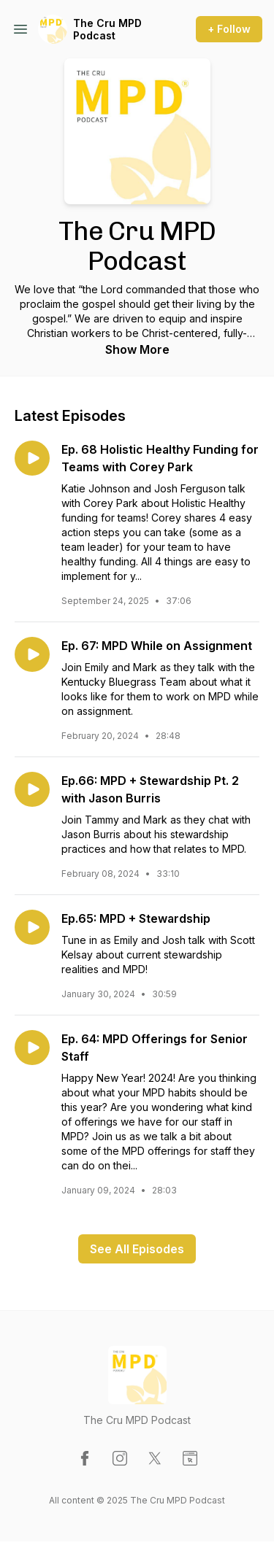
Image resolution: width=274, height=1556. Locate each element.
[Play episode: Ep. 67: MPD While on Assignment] (32, 654)
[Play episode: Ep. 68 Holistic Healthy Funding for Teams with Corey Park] (32, 458)
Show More (137, 349)
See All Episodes (137, 1249)
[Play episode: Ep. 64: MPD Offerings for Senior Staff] (32, 1047)
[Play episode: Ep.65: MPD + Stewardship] (32, 927)
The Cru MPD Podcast (107, 29)
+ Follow (229, 29)
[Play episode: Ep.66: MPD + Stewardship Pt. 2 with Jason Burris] (32, 789)
